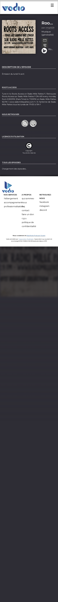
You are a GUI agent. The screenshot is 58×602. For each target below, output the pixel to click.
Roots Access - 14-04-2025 (51, 51)
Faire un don (28, 216)
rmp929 (50, 29)
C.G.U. (24, 220)
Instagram (44, 207)
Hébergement (11, 200)
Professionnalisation (13, 208)
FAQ (23, 208)
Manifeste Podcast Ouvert (36, 237)
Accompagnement (13, 204)
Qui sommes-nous (28, 202)
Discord (43, 211)
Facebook (44, 203)
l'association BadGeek (26, 240)
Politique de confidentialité (29, 226)
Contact (25, 212)
